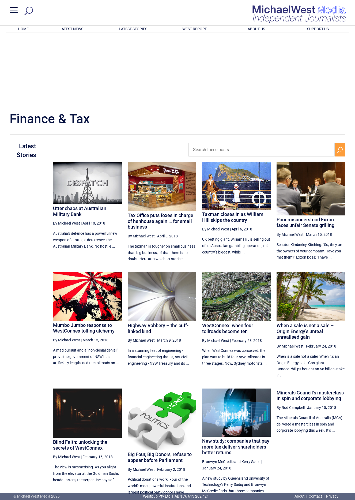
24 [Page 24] (300, 446)
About (299, 496)
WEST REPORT (194, 29)
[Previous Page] (261, 446)
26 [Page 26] (327, 446)
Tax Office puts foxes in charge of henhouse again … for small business (160, 150)
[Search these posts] (261, 79)
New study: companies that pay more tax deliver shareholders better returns (235, 376)
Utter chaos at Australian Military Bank (79, 141)
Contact (315, 496)
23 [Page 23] (287, 446)
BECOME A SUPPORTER (327, 465)
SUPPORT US (318, 29)
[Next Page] (340, 446)
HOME (23, 29)
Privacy (332, 496)
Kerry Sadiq (250, 391)
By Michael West (66, 153)
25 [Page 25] (314, 446)
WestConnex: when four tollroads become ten (227, 258)
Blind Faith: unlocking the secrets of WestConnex (80, 374)
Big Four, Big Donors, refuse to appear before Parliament (160, 387)
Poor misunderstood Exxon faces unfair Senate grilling (305, 152)
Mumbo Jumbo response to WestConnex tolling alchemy (84, 258)
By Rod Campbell (291, 337)
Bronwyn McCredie (217, 391)
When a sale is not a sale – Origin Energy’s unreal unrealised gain (305, 261)
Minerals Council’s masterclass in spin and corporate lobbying (310, 325)
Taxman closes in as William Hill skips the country (232, 147)
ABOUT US (256, 29)
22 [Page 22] (273, 446)
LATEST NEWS (71, 29)
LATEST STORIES (133, 29)
